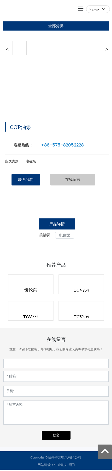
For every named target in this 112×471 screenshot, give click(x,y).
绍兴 (72, 465)
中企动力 (61, 465)
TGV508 (81, 316)
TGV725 (30, 316)
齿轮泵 (30, 290)
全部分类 (56, 26)
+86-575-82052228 (62, 145)
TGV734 (81, 290)
